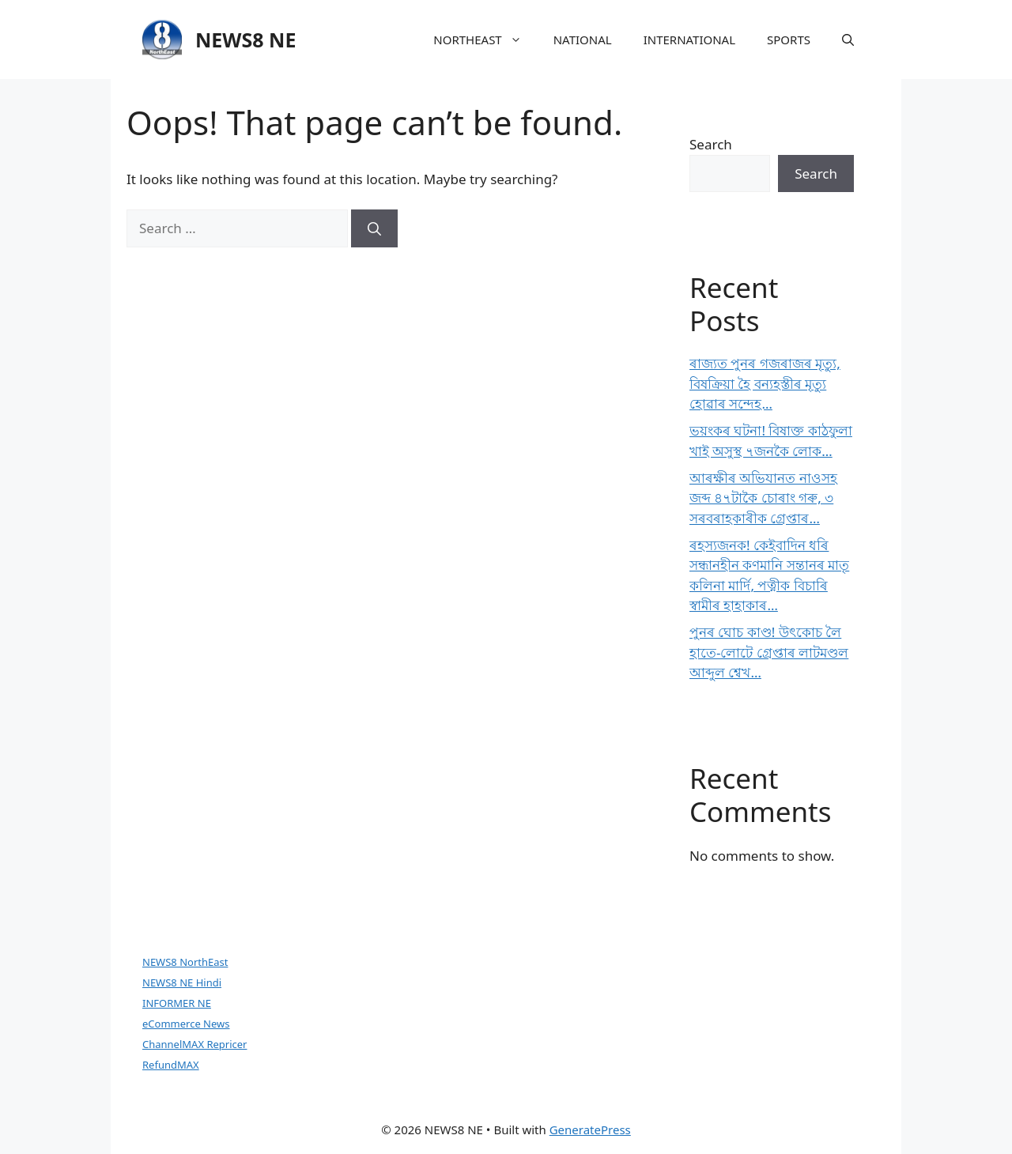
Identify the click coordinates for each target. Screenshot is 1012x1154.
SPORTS (788, 39)
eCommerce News (186, 1023)
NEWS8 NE (245, 39)
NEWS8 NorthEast (185, 962)
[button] (848, 39)
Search (710, 144)
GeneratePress (590, 1129)
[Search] (374, 228)
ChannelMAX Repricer (194, 1044)
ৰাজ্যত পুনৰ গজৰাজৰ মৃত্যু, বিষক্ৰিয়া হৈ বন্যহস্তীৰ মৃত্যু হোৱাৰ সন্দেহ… (764, 383)
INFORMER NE (176, 1003)
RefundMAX (170, 1065)
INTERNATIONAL (689, 39)
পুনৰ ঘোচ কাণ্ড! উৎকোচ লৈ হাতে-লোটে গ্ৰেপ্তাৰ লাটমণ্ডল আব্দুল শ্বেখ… (768, 652)
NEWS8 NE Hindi (181, 982)
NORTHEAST (485, 39)
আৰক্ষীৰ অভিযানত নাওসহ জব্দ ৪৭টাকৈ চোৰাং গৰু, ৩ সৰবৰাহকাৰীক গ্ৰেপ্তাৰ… (763, 498)
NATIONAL (582, 39)
